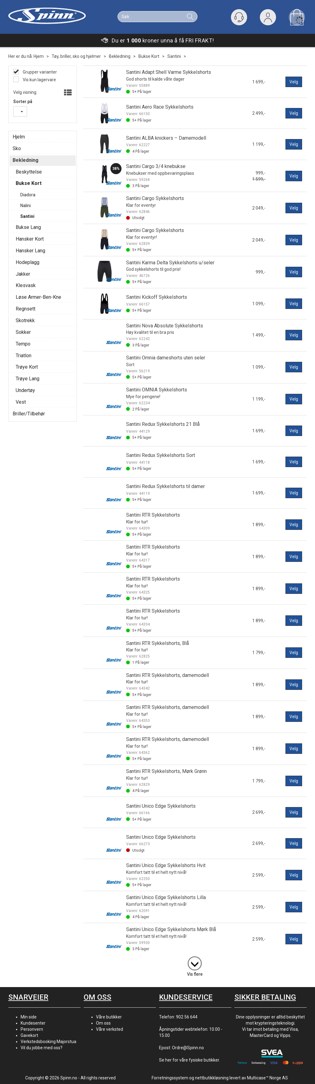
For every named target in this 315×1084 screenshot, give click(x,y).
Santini (174, 56)
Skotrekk (25, 320)
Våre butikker (109, 1016)
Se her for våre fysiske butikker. (189, 1060)
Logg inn (268, 18)
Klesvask (26, 285)
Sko (17, 148)
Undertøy (25, 390)
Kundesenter (33, 1023)
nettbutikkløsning (212, 1077)
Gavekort (29, 1035)
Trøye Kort (27, 367)
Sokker (23, 332)
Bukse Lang (28, 227)
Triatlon (23, 355)
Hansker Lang (30, 251)
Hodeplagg (27, 262)
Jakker (23, 274)
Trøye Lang (27, 379)
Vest (21, 402)
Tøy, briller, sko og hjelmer (76, 56)
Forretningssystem (170, 1077)
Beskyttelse (29, 172)
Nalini (25, 205)
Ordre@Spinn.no (188, 1047)
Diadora (27, 194)
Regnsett (25, 309)
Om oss (103, 1023)
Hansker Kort (30, 239)
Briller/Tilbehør (29, 414)
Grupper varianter (39, 72)
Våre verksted (109, 1029)
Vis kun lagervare (39, 79)
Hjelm (19, 137)
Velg (293, 81)
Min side (29, 1016)
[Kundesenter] (239, 17)
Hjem (39, 56)
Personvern (32, 1029)
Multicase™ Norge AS (267, 1077)
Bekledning (119, 56)
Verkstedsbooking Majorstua (48, 1041)
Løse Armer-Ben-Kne (38, 297)
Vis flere (195, 974)
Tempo (23, 344)
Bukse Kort (148, 56)
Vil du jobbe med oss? (41, 1047)
